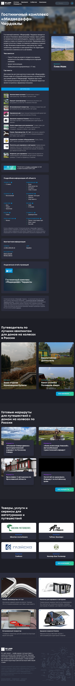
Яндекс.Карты (8, 255)
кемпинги (18, 307)
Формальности (15, 678)
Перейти (28, 248)
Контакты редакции (5, 678)
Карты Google (8, 253)
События (33, 2)
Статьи (16, 2)
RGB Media (22, 680)
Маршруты (18, 4)
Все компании (64, 563)
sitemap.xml (24, 678)
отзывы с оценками (31, 167)
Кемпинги (24, 2)
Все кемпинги (64, 394)
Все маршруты (64, 489)
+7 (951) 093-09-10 (9, 248)
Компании (42, 2)
